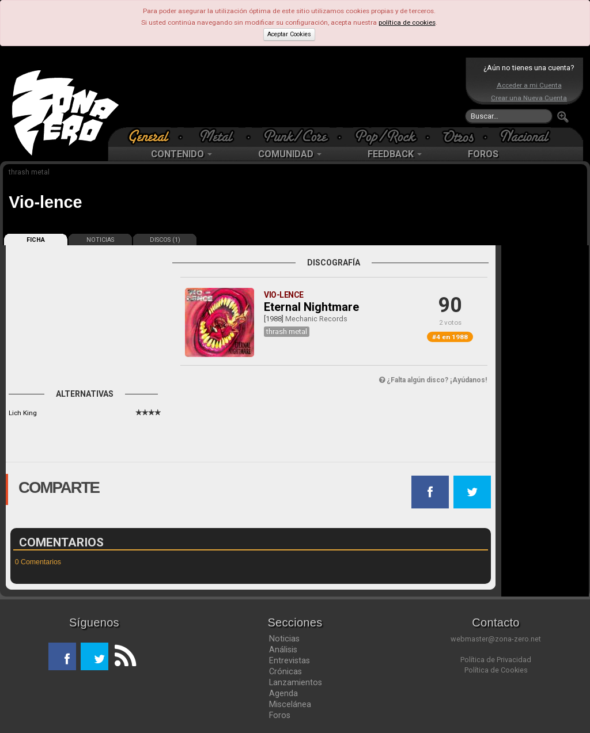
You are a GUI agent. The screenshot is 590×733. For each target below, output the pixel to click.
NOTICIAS (100, 240)
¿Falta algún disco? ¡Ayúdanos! (433, 380)
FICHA (36, 240)
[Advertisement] (292, 92)
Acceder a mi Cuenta (529, 85)
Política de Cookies (496, 670)
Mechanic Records (316, 318)
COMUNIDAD (290, 154)
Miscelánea (290, 704)
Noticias (284, 638)
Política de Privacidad (495, 659)
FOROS (483, 154)
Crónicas (285, 671)
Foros (279, 715)
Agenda (283, 693)
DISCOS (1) (165, 240)
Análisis (283, 649)
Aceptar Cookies (289, 34)
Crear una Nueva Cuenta (529, 98)
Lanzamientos (295, 682)
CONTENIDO (181, 154)
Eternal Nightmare (311, 307)
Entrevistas (289, 660)
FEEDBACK (395, 154)
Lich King (23, 413)
